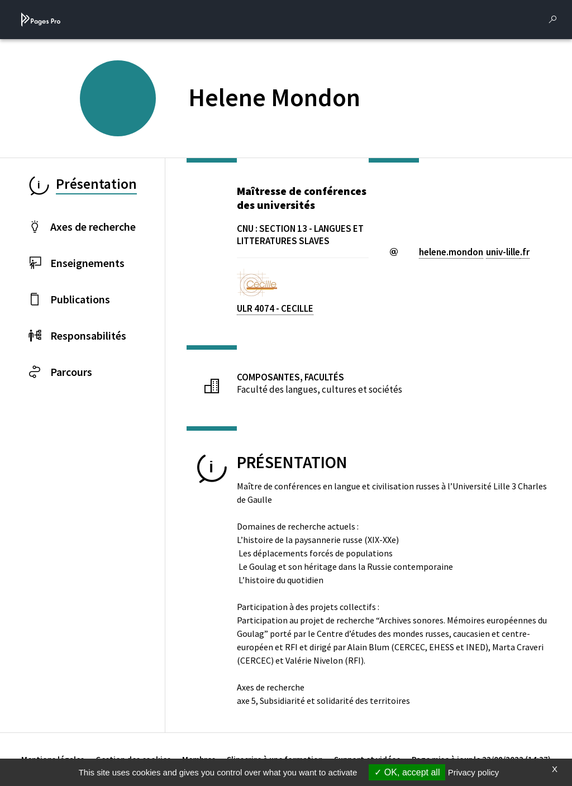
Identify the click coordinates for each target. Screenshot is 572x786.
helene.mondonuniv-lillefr (474, 252)
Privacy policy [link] (473, 772)
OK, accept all (407, 772)
